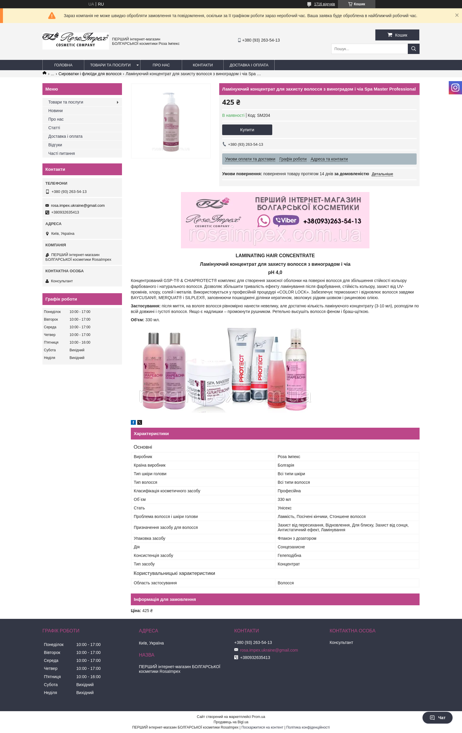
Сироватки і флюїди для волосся (90, 73)
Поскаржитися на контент (262, 727)
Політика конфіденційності (308, 727)
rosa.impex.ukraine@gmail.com (78, 205)
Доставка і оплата (249, 65)
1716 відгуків (324, 4)
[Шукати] (414, 49)
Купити (247, 129)
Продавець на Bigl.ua (231, 722)
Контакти (203, 65)
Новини (55, 110)
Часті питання (61, 153)
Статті (54, 127)
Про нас (161, 65)
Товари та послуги (110, 65)
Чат (438, 717)
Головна (63, 65)
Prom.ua (258, 717)
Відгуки (55, 144)
